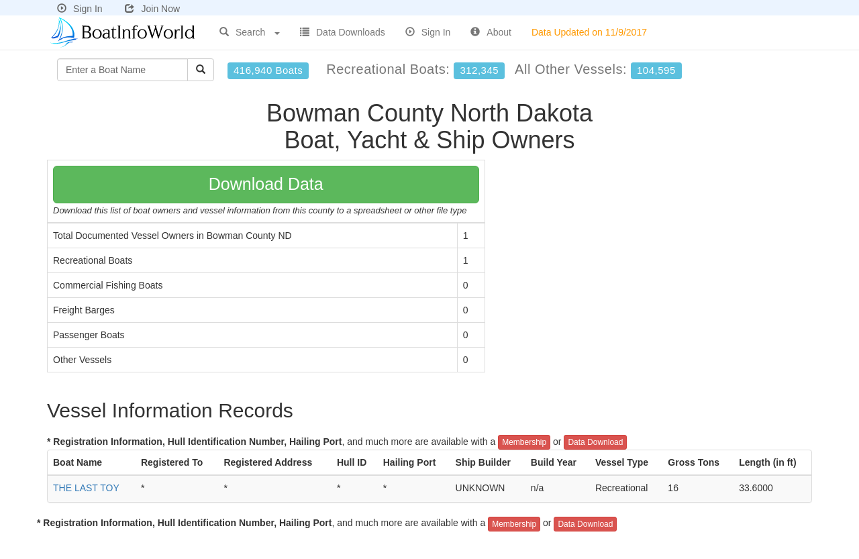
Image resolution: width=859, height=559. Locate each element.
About (490, 32)
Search (249, 32)
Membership (524, 442)
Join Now (152, 8)
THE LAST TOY (86, 487)
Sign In (80, 8)
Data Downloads (342, 32)
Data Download (595, 442)
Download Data (266, 183)
